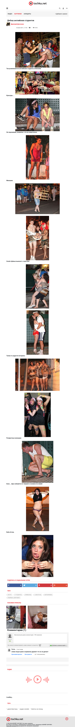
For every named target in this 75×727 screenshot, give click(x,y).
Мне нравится (28, 654)
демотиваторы (12, 709)
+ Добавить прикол (61, 14)
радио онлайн (24, 709)
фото (9, 594)
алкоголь (38, 594)
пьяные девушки (14, 597)
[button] (63, 8)
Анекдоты (27, 14)
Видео (10, 14)
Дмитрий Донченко (17, 24)
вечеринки (48, 594)
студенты (18, 594)
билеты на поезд (37, 709)
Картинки (18, 14)
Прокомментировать (16, 654)
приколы (28, 594)
